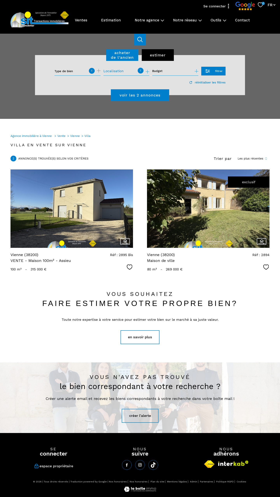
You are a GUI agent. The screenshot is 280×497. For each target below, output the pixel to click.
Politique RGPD (225, 481)
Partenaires (206, 481)
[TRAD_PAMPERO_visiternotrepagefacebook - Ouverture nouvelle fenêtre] (127, 465)
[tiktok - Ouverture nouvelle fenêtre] (153, 465)
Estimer (158, 55)
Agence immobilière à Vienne (31, 136)
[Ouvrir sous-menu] (162, 20)
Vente (61, 136)
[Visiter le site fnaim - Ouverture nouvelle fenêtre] (209, 464)
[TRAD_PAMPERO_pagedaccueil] (39, 27)
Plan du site (157, 481)
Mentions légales (177, 481)
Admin (193, 481)
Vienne (75, 136)
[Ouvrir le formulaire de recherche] (213, 71)
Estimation (111, 20)
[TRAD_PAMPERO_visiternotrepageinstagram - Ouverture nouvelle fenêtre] (140, 465)
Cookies (241, 481)
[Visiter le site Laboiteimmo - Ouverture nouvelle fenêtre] (140, 490)
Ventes (81, 20)
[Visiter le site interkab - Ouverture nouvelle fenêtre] (233, 463)
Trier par (223, 158)
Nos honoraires (118, 481)
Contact (242, 20)
